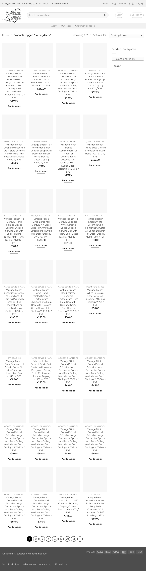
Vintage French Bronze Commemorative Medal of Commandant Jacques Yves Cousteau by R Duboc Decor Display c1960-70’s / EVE (68, 158)
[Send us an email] (136, 4)
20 (67, 538)
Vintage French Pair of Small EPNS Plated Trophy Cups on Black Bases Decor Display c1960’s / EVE (95, 81)
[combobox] (128, 59)
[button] (119, 15)
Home (5, 35)
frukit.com (63, 564)
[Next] (80, 539)
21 (74, 538)
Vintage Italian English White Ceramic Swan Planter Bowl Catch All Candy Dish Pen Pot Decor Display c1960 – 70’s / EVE (95, 227)
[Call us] (139, 4)
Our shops (67, 25)
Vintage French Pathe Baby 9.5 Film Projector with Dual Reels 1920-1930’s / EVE (95, 150)
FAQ (114, 3)
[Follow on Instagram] (133, 4)
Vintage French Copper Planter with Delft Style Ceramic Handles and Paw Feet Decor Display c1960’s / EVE (14, 152)
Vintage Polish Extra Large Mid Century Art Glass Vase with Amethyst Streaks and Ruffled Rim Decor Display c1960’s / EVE (41, 227)
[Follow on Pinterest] (142, 4)
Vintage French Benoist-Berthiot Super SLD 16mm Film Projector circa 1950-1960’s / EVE (41, 79)
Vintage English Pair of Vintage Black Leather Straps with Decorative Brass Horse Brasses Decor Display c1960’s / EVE (41, 153)
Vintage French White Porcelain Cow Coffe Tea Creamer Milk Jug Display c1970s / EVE (95, 297)
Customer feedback (85, 26)
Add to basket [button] (14, 106)
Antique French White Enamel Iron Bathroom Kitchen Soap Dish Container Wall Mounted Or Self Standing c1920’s (95, 506)
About (55, 25)
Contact (104, 3)
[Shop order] (126, 35)
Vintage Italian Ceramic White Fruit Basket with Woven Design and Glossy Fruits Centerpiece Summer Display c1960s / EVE (41, 370)
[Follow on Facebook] (130, 4)
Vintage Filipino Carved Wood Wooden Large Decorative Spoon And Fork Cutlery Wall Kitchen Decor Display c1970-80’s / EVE (68, 84)
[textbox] (127, 59)
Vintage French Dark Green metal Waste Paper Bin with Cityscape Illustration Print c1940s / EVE (14, 369)
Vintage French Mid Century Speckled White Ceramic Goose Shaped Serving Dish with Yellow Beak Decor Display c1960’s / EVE (68, 229)
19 (61, 538)
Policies (122, 3)
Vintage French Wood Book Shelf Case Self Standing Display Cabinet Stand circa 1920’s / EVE (68, 505)
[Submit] (105, 15)
